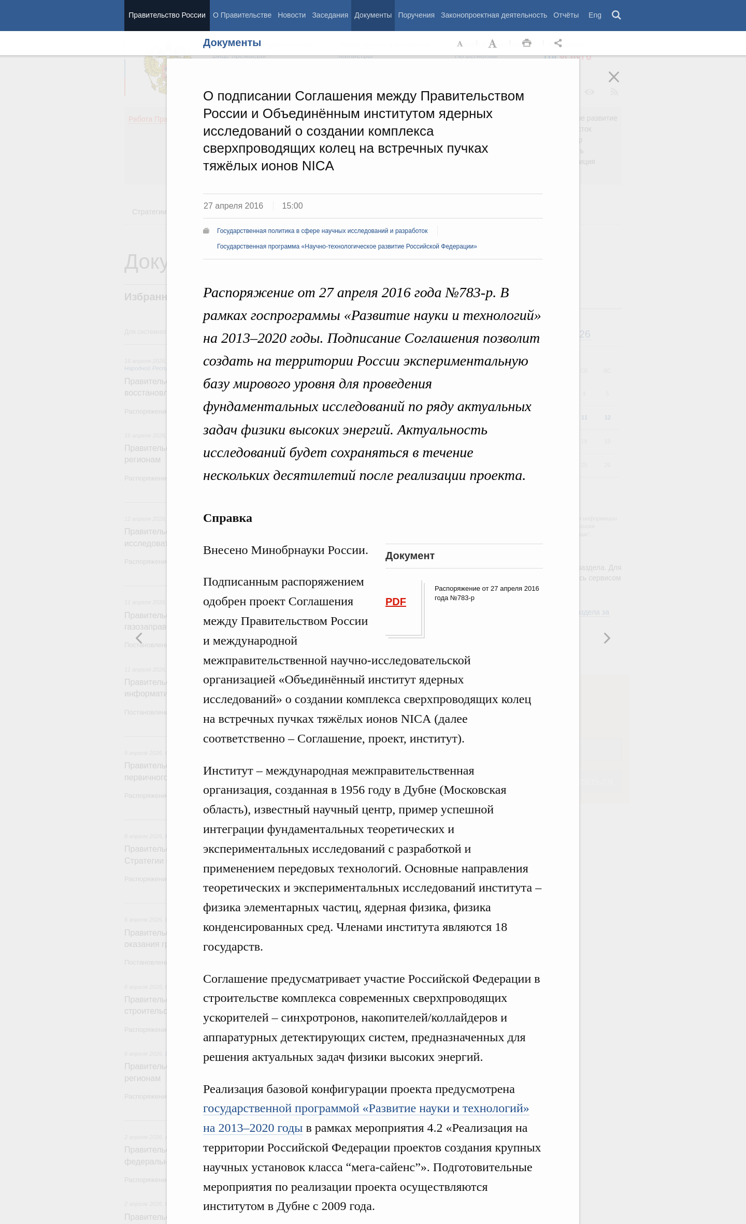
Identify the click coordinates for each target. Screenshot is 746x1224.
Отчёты (566, 15)
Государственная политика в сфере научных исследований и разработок (322, 231)
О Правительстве (242, 15)
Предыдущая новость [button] (606, 637)
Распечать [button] (526, 43)
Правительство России (166, 15)
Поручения (416, 15)
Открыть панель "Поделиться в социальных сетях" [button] (560, 43)
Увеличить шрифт (493, 43)
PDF (395, 601)
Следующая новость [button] (139, 637)
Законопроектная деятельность (494, 15)
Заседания (330, 15)
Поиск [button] (617, 15)
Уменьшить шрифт (460, 43)
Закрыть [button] (621, 83)
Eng (595, 15)
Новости (292, 15)
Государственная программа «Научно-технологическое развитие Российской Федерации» (347, 246)
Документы (373, 15)
